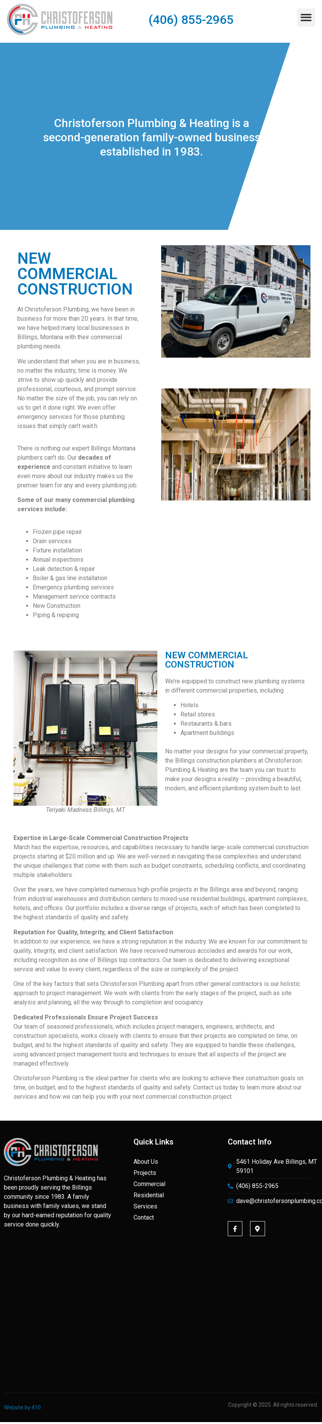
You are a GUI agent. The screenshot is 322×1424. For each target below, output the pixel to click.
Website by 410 (22, 1407)
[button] (306, 17)
